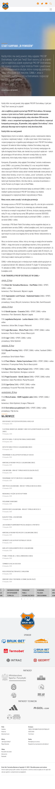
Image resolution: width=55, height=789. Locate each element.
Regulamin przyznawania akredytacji (38, 744)
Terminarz (31, 734)
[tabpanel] (27, 592)
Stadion (3, 729)
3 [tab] (27, 599)
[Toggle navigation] (51, 9)
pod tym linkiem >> (26, 257)
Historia (3, 731)
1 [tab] (22, 599)
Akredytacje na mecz (34, 741)
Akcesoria (4, 754)
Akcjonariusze (5, 734)
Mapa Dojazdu (5, 744)
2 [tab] (25, 599)
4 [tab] (30, 599)
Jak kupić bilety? (6, 741)
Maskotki (3, 756)
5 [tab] (33, 599)
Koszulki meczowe (6, 751)
